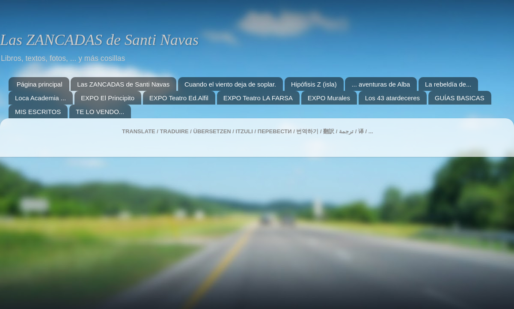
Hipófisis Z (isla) (314, 84)
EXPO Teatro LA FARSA (258, 98)
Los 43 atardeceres (392, 98)
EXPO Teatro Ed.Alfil (178, 98)
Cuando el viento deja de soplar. (230, 84)
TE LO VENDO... (100, 111)
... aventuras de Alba (380, 84)
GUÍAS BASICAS (459, 98)
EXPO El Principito (107, 98)
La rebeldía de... (448, 84)
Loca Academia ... (40, 98)
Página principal (39, 84)
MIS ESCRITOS (38, 111)
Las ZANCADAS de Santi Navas (99, 39)
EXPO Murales (329, 98)
